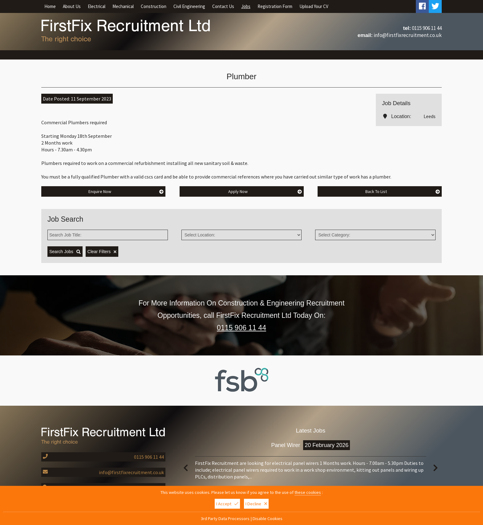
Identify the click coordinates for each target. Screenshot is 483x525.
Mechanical (123, 6)
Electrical (96, 6)
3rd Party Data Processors (225, 519)
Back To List (402, 191)
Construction (153, 6)
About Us (72, 6)
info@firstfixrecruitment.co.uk (408, 35)
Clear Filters (101, 251)
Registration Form (275, 6)
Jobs (245, 6)
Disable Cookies (267, 519)
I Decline (256, 504)
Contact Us (223, 6)
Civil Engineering (189, 6)
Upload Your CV (313, 6)
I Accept (227, 504)
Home (50, 6)
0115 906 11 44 (427, 28)
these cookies (307, 493)
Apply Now (265, 191)
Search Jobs (65, 251)
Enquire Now (126, 191)
